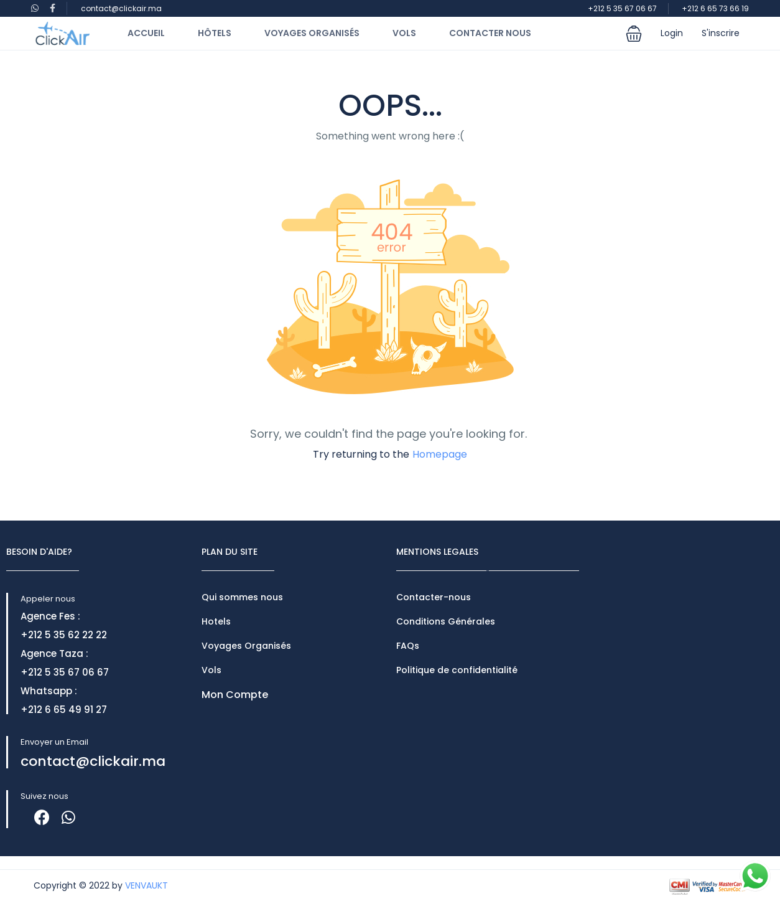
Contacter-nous (433, 597)
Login (672, 33)
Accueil (146, 33)
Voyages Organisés (312, 33)
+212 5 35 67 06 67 (622, 8)
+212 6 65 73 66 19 (715, 8)
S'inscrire (721, 33)
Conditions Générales (445, 621)
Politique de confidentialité (457, 670)
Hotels (216, 621)
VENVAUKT (146, 885)
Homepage (439, 454)
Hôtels (214, 33)
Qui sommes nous (242, 597)
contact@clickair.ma (121, 8)
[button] (634, 34)
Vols (404, 33)
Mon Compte (235, 694)
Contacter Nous (490, 33)
